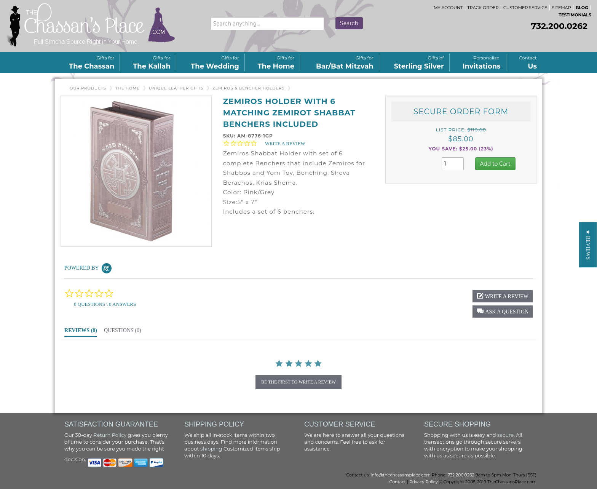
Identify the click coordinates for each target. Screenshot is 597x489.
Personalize (482, 62)
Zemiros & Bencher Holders (248, 88)
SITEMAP (561, 7)
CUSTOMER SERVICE (525, 7)
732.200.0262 (559, 26)
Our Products (88, 88)
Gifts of (419, 62)
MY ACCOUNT (448, 7)
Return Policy (109, 435)
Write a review (285, 143)
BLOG (582, 7)
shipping (211, 449)
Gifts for (91, 62)
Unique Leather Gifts (176, 88)
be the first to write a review (298, 382)
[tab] (80, 332)
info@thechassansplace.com (401, 475)
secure (505, 435)
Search (349, 23)
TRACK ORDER (483, 7)
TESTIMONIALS (575, 15)
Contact (526, 62)
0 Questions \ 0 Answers (105, 304)
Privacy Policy (423, 481)
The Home (127, 88)
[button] (495, 163)
